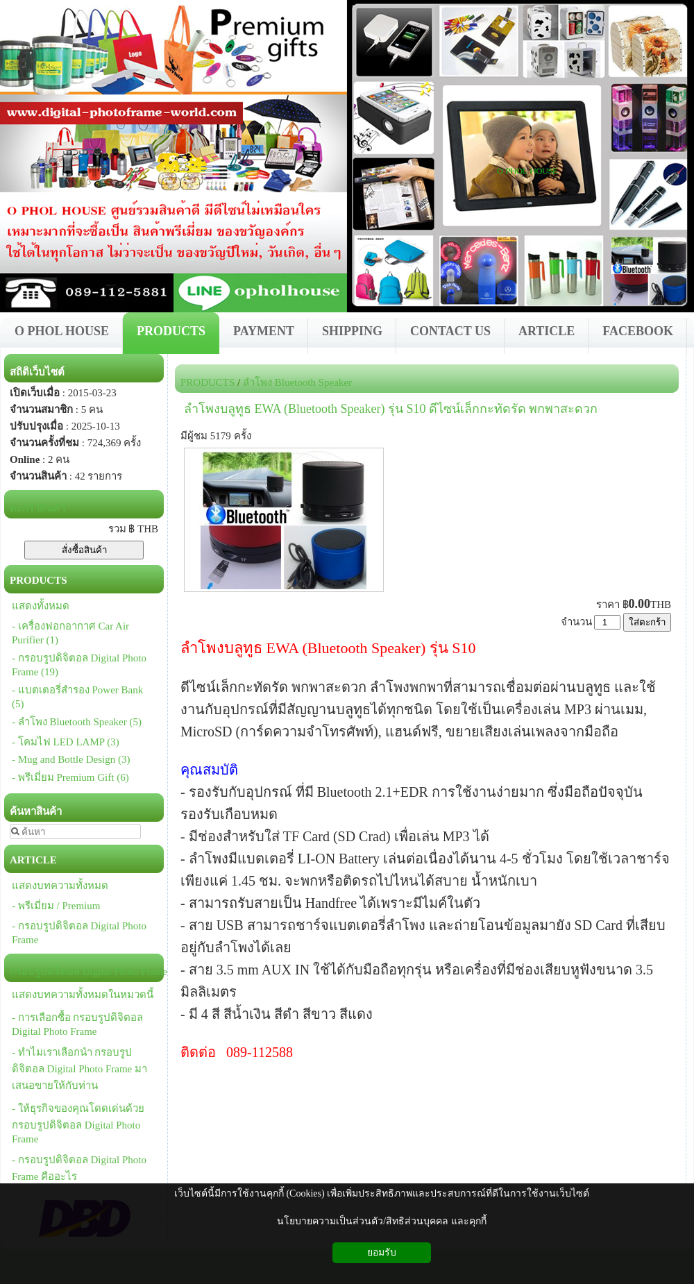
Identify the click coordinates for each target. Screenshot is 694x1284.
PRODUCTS (207, 382)
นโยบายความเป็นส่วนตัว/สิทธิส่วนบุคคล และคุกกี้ (381, 1221)
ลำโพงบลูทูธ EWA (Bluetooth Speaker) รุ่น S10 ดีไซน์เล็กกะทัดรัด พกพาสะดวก (391, 409)
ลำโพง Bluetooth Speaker (297, 382)
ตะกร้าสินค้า (37, 508)
